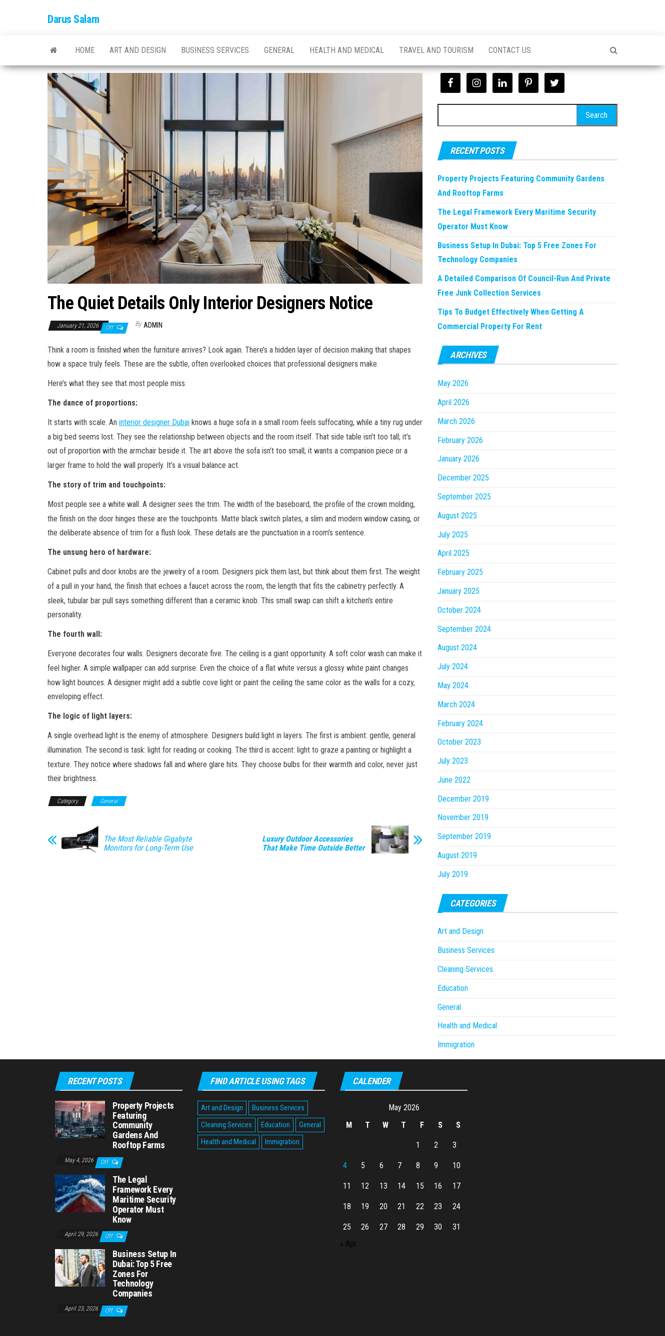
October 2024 (459, 610)
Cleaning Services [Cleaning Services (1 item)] (226, 1124)
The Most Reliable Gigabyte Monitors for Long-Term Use (148, 844)
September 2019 (464, 836)
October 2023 (459, 742)
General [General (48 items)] (310, 1124)
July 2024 (453, 666)
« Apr (348, 1244)
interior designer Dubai (154, 422)
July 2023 (453, 761)
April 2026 (454, 402)
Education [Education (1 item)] (275, 1124)
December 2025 (463, 477)
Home (84, 50)
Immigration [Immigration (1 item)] (282, 1141)
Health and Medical (347, 50)
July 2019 (453, 874)
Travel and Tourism (436, 50)
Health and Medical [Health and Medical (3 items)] (228, 1141)
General (279, 50)
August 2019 (457, 855)
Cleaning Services (465, 969)
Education (453, 988)
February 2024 (460, 723)
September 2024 (464, 629)
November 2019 (463, 817)
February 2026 (460, 440)
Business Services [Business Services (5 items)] (278, 1107)
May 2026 (453, 383)
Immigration (456, 1044)
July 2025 (453, 534)
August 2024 (457, 647)
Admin (153, 325)
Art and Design (138, 50)
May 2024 (453, 685)
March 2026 (456, 421)
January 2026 (459, 458)
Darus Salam (73, 19)
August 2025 (457, 515)
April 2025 (454, 553)
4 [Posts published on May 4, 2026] (345, 1165)
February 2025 (460, 572)
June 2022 (454, 780)
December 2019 (463, 799)
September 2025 (464, 496)
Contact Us (509, 50)
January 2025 (459, 591)
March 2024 (456, 704)
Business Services (215, 50)
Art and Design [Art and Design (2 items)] (222, 1107)
